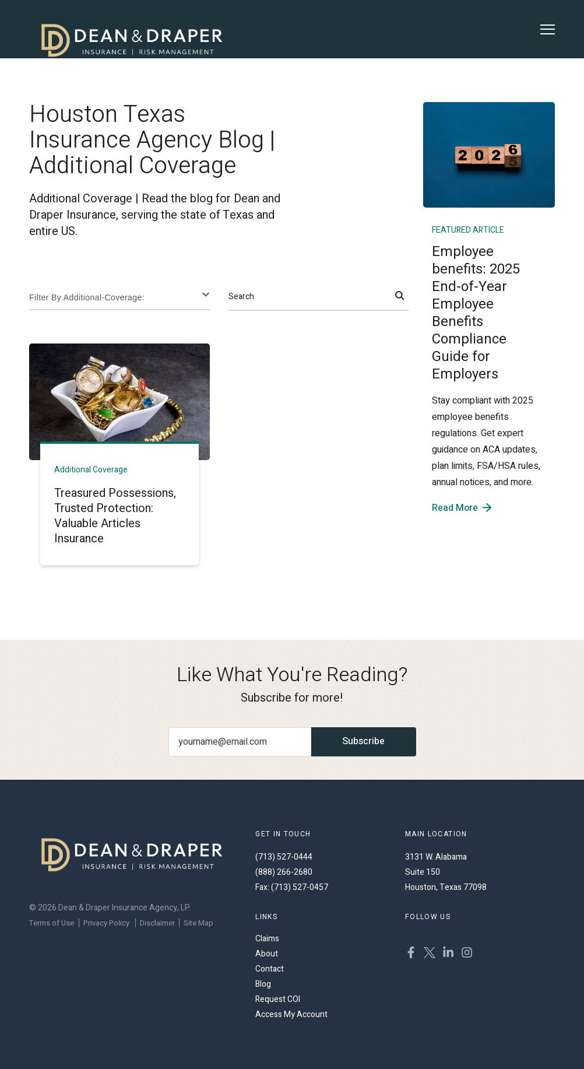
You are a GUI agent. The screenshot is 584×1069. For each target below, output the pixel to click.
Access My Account (291, 1014)
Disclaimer (157, 923)
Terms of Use (51, 923)
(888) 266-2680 (283, 872)
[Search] (399, 296)
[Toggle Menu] (547, 29)
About (266, 954)
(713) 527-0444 (283, 857)
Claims (267, 939)
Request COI (277, 999)
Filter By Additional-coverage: (87, 297)
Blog (263, 984)
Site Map (198, 923)
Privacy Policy (106, 923)
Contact (269, 969)
